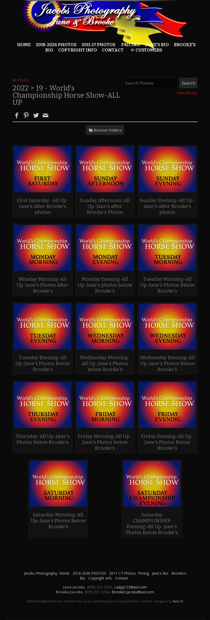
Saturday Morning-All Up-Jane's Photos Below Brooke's (58, 520)
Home (24, 44)
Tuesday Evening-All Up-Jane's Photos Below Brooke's (42, 363)
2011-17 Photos (98, 44)
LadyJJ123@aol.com (130, 587)
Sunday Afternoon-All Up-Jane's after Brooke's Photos (105, 206)
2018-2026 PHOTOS (56, 44)
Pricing (130, 44)
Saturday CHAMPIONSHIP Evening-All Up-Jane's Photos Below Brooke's (152, 523)
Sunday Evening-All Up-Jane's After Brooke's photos (167, 206)
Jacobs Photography (40, 573)
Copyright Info (100, 578)
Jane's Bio (157, 44)
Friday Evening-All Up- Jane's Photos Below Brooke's (167, 442)
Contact (121, 578)
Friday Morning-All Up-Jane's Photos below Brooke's (105, 442)
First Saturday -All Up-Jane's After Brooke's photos (43, 206)
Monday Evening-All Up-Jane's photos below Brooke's (105, 285)
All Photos (21, 80)
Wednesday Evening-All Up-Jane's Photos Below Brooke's (167, 363)
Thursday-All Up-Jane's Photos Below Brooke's (43, 439)
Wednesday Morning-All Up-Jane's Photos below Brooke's (105, 363)
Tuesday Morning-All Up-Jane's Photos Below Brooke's (167, 285)
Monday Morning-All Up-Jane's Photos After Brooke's (43, 285)
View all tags (187, 92)
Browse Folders (108, 130)
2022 (21, 88)
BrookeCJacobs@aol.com (133, 591)
